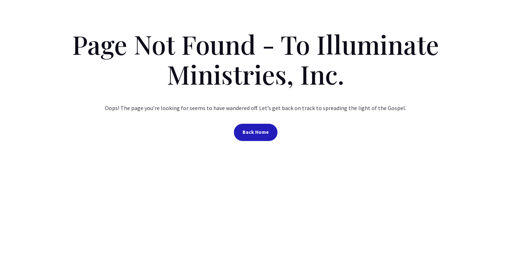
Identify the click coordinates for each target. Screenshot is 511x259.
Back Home (256, 132)
